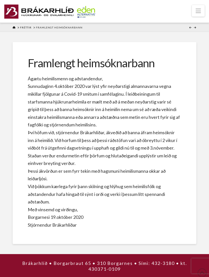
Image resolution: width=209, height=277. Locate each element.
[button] (198, 11)
